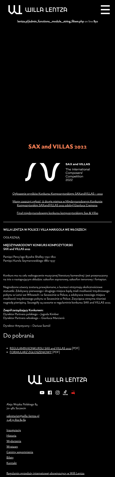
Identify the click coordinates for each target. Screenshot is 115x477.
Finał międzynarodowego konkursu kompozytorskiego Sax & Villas (57, 213)
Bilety (10, 457)
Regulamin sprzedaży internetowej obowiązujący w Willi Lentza (45, 473)
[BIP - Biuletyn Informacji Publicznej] (73, 395)
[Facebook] (50, 395)
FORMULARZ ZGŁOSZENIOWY (31, 352)
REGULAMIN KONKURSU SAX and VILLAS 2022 (40, 348)
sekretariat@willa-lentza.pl (22, 416)
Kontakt (11, 463)
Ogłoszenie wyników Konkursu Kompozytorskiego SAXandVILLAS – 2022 (57, 193)
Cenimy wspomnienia (19, 452)
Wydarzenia (13, 441)
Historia (11, 435)
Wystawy (12, 446)
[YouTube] (42, 395)
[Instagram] (57, 395)
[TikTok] (65, 395)
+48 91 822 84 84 (16, 420)
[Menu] (105, 9)
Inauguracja (13, 430)
